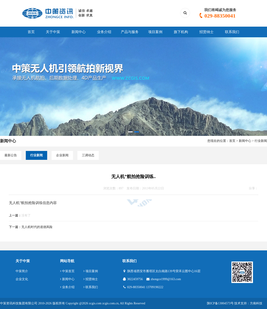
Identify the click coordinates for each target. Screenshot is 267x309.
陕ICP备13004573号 (220, 303)
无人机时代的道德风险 (37, 227)
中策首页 (67, 271)
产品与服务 (130, 32)
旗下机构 (181, 32)
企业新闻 (62, 155)
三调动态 (88, 155)
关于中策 (53, 32)
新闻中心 (78, 32)
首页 (31, 32)
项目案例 (155, 32)
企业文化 (22, 279)
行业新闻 (261, 141)
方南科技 (256, 303)
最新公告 (10, 155)
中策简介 (22, 271)
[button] (130, 131)
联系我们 (232, 32)
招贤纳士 (206, 32)
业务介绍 (104, 32)
